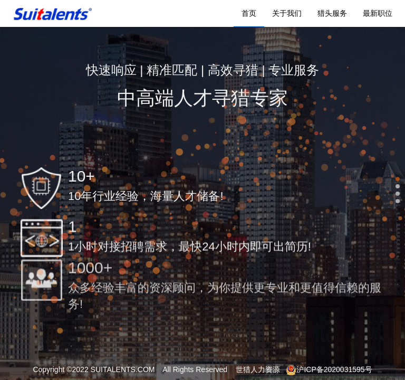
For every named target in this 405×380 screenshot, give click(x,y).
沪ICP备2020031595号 (329, 369)
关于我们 (287, 13)
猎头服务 (332, 13)
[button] (398, 179)
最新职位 (377, 13)
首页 (249, 13)
